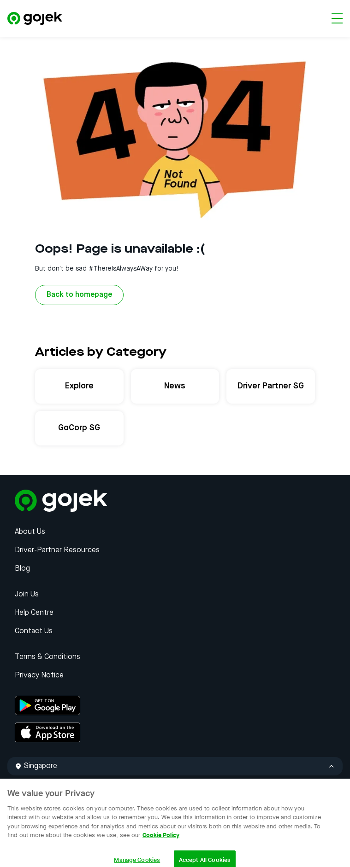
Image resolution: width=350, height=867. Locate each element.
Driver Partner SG (270, 386)
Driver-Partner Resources (57, 550)
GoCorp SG (79, 428)
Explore (79, 386)
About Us (30, 532)
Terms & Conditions (47, 657)
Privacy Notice (39, 675)
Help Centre (34, 613)
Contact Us (34, 631)
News (174, 386)
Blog (22, 568)
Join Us (27, 594)
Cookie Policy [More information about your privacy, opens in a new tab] (160, 841)
